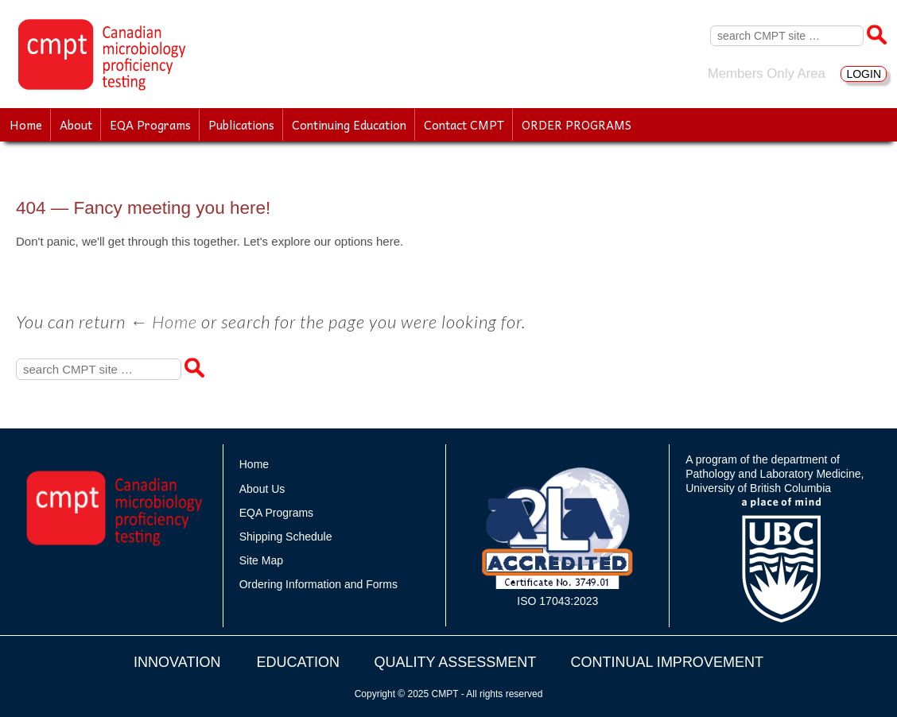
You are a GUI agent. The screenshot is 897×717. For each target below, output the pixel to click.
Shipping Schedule (285, 536)
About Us (262, 489)
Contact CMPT (464, 124)
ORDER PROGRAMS (576, 124)
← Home (163, 321)
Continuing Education (349, 124)
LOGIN (863, 74)
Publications (241, 124)
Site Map (261, 560)
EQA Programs (150, 124)
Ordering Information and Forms (318, 584)
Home (26, 124)
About (76, 124)
